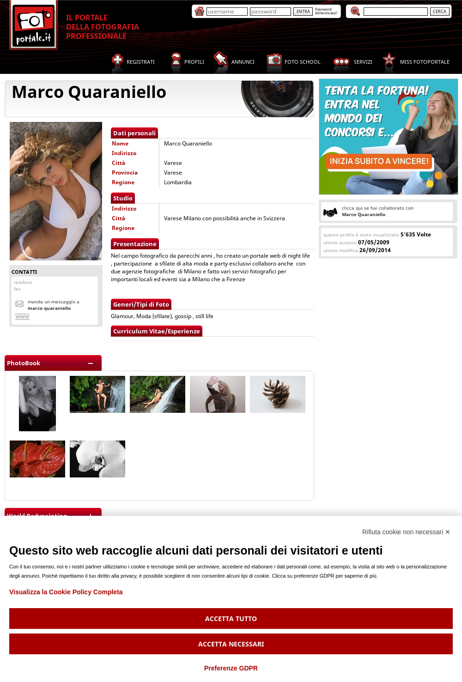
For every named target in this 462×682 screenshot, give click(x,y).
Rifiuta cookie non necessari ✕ (406, 532)
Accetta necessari (231, 644)
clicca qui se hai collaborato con (377, 211)
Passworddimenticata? (326, 10)
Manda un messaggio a (53, 304)
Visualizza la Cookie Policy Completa (66, 592)
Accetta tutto (231, 618)
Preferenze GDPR (231, 668)
